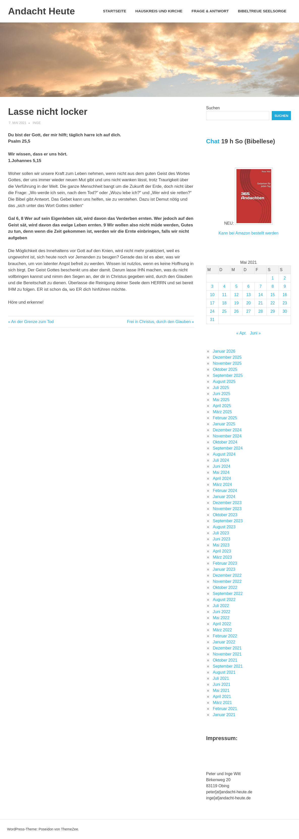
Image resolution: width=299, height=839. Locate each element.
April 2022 (222, 624)
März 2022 (222, 630)
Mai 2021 (221, 690)
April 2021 (222, 696)
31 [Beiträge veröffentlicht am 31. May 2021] (212, 320)
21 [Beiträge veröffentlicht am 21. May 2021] (260, 303)
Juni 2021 (221, 684)
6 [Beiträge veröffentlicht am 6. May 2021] (248, 286)
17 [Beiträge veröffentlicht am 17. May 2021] (212, 303)
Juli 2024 (221, 460)
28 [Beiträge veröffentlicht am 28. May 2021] (260, 311)
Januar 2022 (224, 642)
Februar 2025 (225, 418)
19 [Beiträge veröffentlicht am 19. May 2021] (236, 303)
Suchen (213, 108)
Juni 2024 (221, 466)
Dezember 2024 (227, 430)
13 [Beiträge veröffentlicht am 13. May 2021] (248, 295)
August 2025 (224, 381)
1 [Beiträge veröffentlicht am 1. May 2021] (272, 278)
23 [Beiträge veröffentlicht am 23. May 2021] (285, 303)
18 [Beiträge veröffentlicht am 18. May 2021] (224, 303)
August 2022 (224, 599)
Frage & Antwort (210, 11)
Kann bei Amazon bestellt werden (248, 233)
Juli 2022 (221, 606)
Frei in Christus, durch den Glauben (159, 322)
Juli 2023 (221, 533)
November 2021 (227, 654)
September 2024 (228, 448)
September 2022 (228, 593)
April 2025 (222, 406)
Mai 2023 (221, 545)
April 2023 (222, 551)
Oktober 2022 (225, 587)
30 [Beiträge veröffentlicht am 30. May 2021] (285, 311)
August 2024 (224, 454)
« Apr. (241, 333)
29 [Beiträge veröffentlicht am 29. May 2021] (272, 311)
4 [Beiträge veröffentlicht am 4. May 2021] (224, 286)
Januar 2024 (224, 496)
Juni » (255, 333)
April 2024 (222, 478)
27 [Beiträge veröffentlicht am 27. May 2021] (248, 311)
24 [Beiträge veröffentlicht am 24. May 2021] (212, 311)
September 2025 (228, 375)
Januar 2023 (224, 569)
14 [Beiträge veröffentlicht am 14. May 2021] (260, 295)
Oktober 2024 (225, 442)
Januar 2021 (224, 715)
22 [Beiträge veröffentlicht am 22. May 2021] (272, 303)
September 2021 (228, 666)
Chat (213, 141)
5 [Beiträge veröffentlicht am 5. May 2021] (236, 286)
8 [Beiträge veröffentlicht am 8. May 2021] (272, 286)
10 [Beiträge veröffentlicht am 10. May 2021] (212, 295)
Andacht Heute (42, 11)
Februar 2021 (225, 708)
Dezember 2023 (227, 503)
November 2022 (227, 581)
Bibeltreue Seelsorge (262, 11)
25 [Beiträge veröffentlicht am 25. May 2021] (224, 311)
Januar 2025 (224, 424)
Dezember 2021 (227, 648)
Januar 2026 (224, 351)
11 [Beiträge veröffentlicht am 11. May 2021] (224, 295)
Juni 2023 (221, 539)
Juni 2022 (221, 612)
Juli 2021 (221, 678)
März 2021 (222, 702)
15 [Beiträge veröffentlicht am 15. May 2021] (272, 295)
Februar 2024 (225, 490)
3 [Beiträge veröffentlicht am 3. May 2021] (212, 286)
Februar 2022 (225, 636)
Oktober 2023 (225, 515)
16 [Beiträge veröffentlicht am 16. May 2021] (285, 295)
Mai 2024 (221, 472)
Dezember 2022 (227, 575)
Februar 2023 (225, 563)
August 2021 (224, 672)
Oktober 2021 (225, 660)
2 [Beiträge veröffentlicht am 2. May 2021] (285, 278)
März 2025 (222, 412)
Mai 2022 (221, 618)
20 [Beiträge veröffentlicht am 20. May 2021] (248, 303)
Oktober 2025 (225, 369)
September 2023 (228, 521)
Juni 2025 (221, 393)
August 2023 (224, 527)
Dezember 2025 (227, 357)
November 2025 (227, 363)
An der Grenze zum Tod (32, 322)
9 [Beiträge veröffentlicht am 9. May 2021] (285, 286)
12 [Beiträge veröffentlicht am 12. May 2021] (236, 295)
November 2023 (227, 509)
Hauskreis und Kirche (158, 11)
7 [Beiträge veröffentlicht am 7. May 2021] (260, 286)
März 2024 (222, 484)
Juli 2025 (221, 387)
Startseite (114, 11)
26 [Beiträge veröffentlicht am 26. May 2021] (236, 311)
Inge (37, 123)
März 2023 (222, 557)
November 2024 (227, 436)
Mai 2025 (221, 400)
